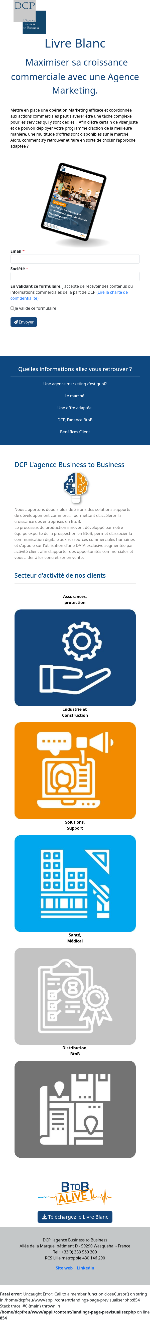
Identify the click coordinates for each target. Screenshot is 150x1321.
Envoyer (24, 322)
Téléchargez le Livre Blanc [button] (75, 1216)
